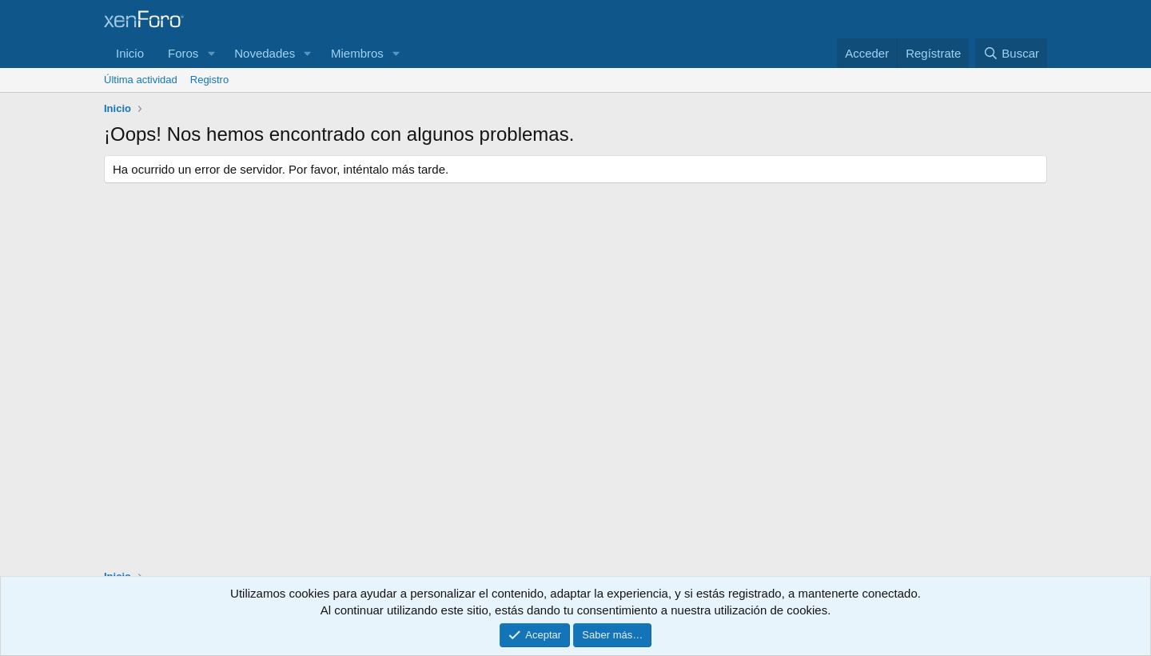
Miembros (357, 53)
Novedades (264, 53)
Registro (209, 80)
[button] (211, 53)
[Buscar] (1011, 53)
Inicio (130, 53)
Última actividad (140, 80)
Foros (183, 53)
